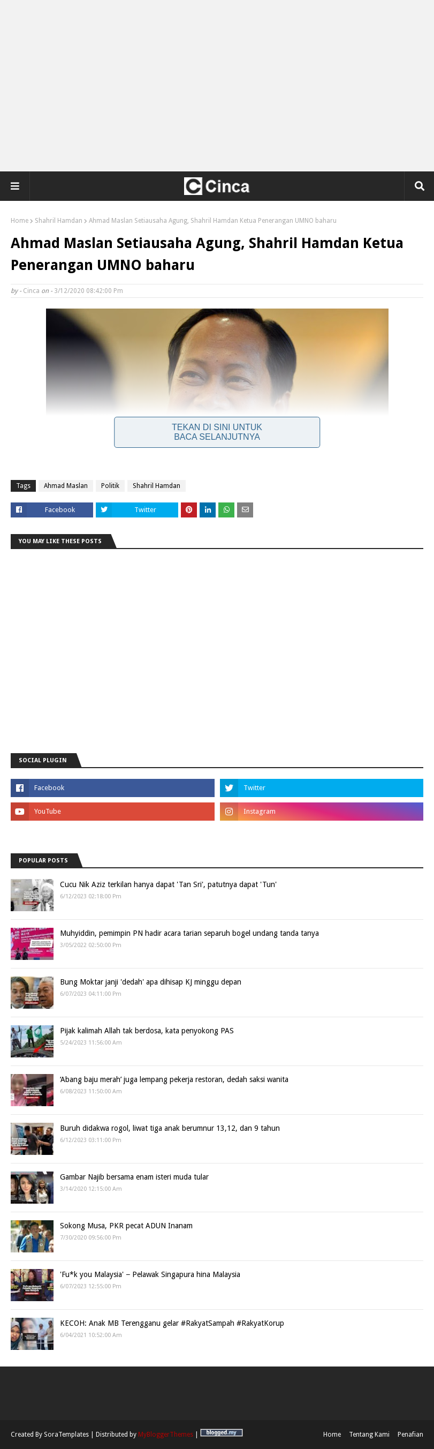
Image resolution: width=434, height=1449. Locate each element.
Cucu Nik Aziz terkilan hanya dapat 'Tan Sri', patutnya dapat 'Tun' (168, 884)
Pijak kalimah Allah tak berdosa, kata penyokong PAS (147, 1030)
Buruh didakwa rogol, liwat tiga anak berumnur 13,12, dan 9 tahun (170, 1128)
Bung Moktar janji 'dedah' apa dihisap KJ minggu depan (150, 982)
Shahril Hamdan (58, 220)
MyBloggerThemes (165, 1434)
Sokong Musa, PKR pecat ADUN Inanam (126, 1225)
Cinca (31, 291)
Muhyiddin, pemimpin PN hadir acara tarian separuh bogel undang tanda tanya (189, 933)
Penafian (410, 1434)
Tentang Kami (369, 1434)
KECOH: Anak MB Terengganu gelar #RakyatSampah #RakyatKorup (172, 1323)
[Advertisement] (217, 86)
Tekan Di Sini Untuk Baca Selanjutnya (217, 432)
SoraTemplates (66, 1434)
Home (19, 220)
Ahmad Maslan (66, 486)
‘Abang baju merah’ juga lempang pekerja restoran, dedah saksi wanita (174, 1079)
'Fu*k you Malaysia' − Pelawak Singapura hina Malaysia (150, 1274)
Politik (110, 486)
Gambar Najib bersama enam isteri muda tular (134, 1177)
